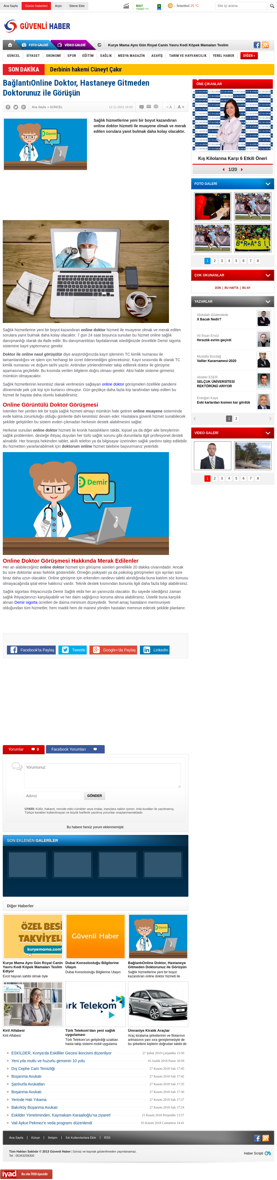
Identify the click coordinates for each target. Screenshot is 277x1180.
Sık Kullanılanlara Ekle (81, 1137)
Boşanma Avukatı (26, 1076)
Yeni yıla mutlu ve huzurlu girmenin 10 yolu (48, 1061)
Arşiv (58, 5)
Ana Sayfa (11, 5)
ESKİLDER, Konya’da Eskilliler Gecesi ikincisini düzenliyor (61, 1053)
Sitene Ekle (77, 5)
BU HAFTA (231, 287)
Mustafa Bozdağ (226, 359)
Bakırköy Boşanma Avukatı (34, 1107)
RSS (107, 1137)
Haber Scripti (253, 1153)
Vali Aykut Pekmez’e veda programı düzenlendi (51, 1123)
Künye (35, 1137)
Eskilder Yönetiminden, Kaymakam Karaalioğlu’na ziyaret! (61, 1115)
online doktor (113, 384)
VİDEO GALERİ (206, 433)
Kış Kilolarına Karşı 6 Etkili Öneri (232, 158)
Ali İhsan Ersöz (226, 338)
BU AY (246, 287)
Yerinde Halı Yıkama (29, 1099)
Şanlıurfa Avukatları (28, 1084)
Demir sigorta (25, 602)
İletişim (52, 1137)
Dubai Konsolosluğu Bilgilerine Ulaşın (95, 967)
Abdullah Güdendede (226, 317)
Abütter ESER (226, 381)
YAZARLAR (203, 302)
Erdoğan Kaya (226, 400)
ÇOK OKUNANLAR (209, 275)
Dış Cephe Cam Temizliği (33, 1068)
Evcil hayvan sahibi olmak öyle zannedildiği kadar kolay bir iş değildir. (33, 969)
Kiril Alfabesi (33, 1033)
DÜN (218, 287)
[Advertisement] (141, 178)
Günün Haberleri (36, 5)
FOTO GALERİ (205, 184)
